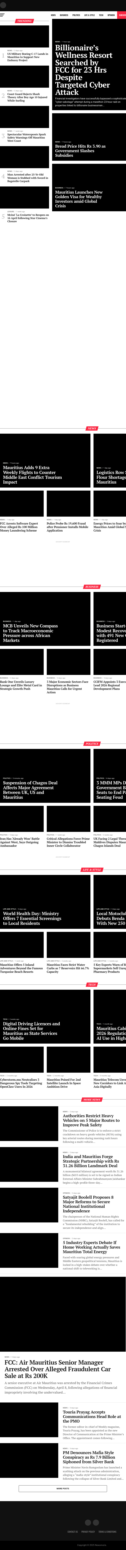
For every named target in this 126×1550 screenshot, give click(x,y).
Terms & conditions (107, 1531)
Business (64, 15)
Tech (101, 15)
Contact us (73, 1531)
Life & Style (89, 15)
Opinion (111, 15)
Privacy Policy (88, 1531)
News (53, 15)
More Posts (63, 1488)
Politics (76, 15)
